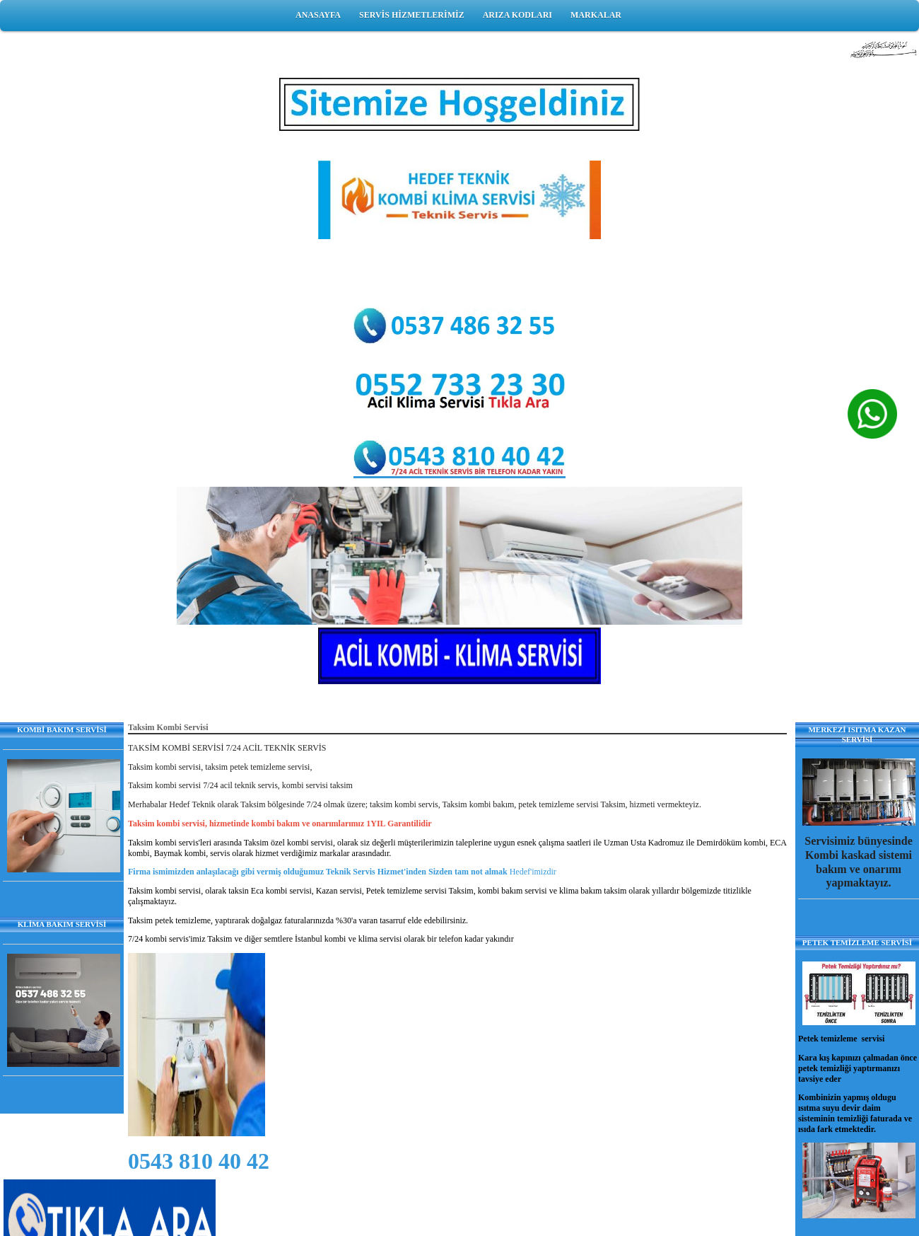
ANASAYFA (318, 15)
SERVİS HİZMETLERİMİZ (411, 15)
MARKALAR (595, 15)
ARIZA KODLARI (517, 15)
